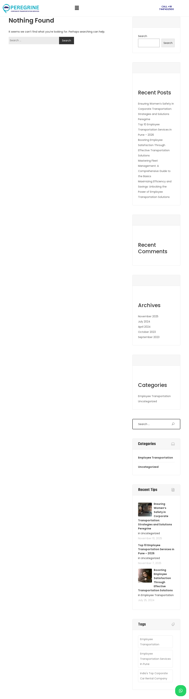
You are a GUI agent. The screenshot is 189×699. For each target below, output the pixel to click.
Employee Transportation (154, 396)
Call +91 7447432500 (166, 8)
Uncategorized (147, 401)
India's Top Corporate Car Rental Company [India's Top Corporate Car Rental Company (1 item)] (154, 675)
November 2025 (148, 316)
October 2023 (147, 332)
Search (142, 36)
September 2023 (148, 337)
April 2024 (144, 327)
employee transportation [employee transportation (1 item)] (149, 641)
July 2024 (144, 321)
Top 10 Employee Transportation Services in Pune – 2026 (155, 130)
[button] (76, 8)
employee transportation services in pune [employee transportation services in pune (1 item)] (155, 659)
